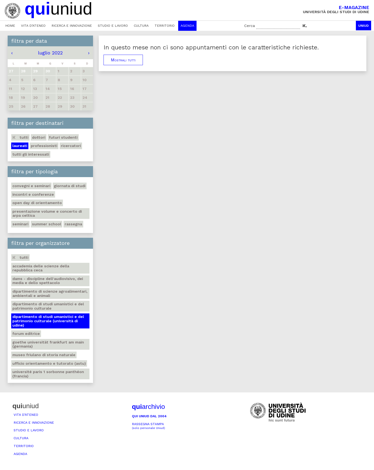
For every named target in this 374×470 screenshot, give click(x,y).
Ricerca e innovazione (72, 25)
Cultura (141, 25)
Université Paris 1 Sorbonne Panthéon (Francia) (48, 374)
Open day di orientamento (37, 203)
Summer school (46, 224)
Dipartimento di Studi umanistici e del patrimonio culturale (48, 306)
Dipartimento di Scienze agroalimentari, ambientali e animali (50, 293)
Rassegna (73, 224)
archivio (148, 406)
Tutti (20, 137)
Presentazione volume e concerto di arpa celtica (47, 213)
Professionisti (44, 145)
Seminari (20, 224)
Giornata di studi (69, 186)
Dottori (38, 137)
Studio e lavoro (113, 25)
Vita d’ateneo (33, 25)
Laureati (19, 145)
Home (10, 25)
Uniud (363, 25)
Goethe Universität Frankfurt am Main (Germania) (48, 344)
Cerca (249, 25)
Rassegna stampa (148, 426)
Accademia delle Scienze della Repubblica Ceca (40, 268)
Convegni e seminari (31, 186)
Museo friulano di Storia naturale (43, 355)
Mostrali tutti (123, 60)
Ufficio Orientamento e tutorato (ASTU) (49, 363)
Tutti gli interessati (30, 154)
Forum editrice (26, 333)
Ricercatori (71, 145)
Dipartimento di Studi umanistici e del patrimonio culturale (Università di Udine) (48, 320)
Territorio (165, 25)
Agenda (187, 25)
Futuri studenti (63, 137)
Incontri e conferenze (33, 194)
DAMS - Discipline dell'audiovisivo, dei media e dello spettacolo (47, 280)
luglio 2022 (50, 53)
